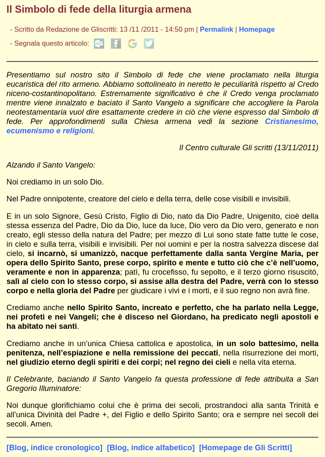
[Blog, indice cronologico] (54, 447)
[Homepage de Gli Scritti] (245, 447)
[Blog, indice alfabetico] (151, 447)
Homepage (257, 29)
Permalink (216, 29)
